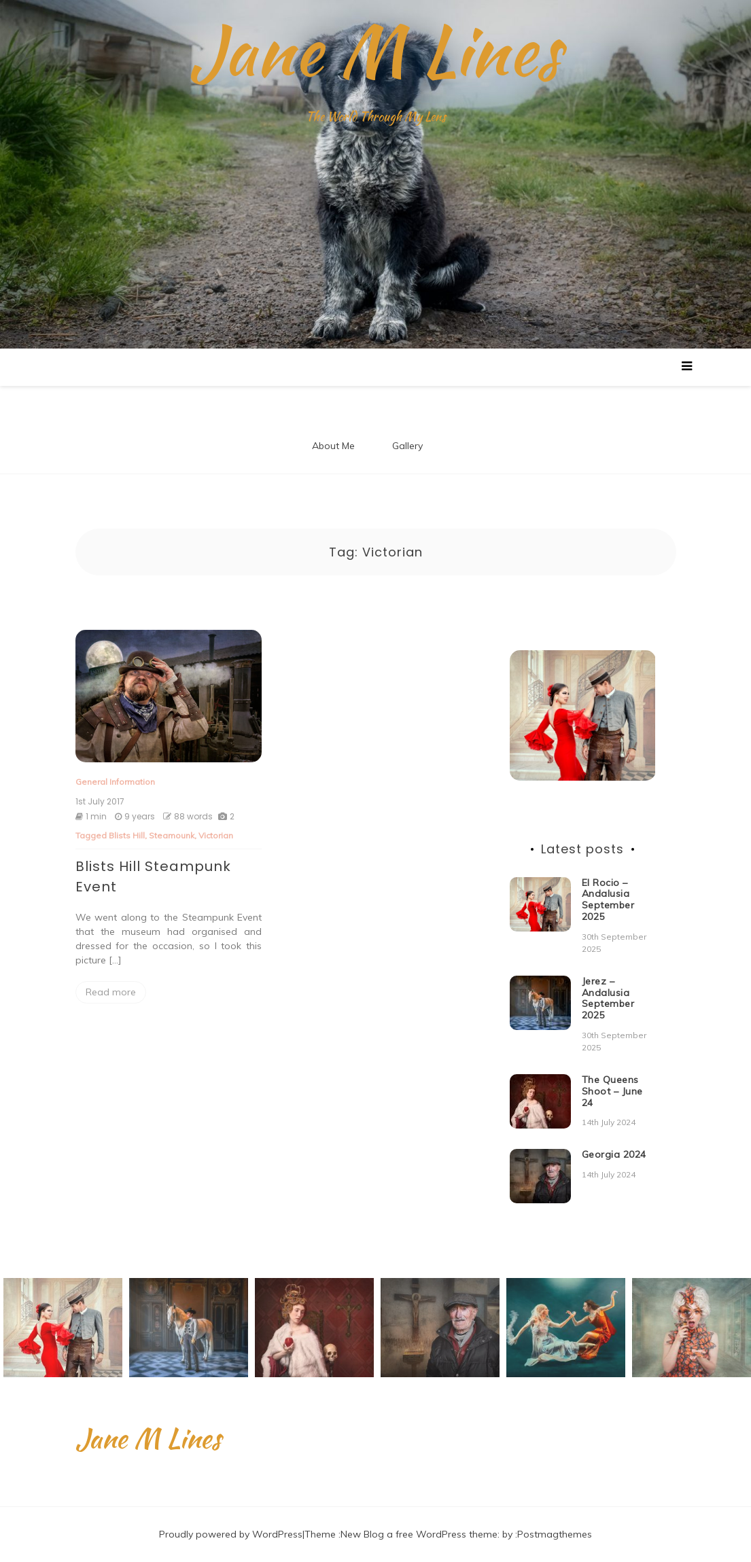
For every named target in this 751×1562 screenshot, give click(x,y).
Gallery (407, 446)
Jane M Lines (375, 51)
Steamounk (171, 835)
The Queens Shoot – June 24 (612, 1091)
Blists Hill (127, 835)
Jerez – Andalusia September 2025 (608, 998)
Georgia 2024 (614, 1154)
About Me (333, 446)
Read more (111, 992)
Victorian (215, 835)
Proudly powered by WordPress (230, 1534)
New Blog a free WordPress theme (418, 1534)
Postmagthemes (554, 1534)
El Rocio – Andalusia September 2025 (608, 899)
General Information (115, 782)
